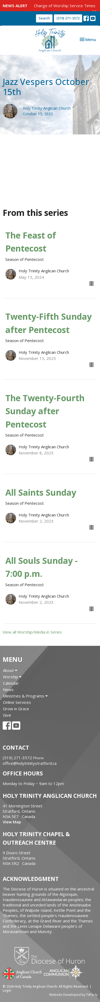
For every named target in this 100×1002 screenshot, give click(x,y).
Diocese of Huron (51, 956)
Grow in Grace (16, 708)
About (10, 670)
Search (44, 18)
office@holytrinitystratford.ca (30, 763)
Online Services (17, 702)
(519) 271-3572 (68, 18)
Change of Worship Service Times (64, 5)
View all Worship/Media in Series (32, 632)
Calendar (11, 683)
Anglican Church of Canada (22, 973)
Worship (12, 676)
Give (7, 715)
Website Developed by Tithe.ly (73, 994)
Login (7, 990)
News (8, 689)
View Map (12, 821)
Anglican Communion (63, 972)
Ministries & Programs (25, 696)
